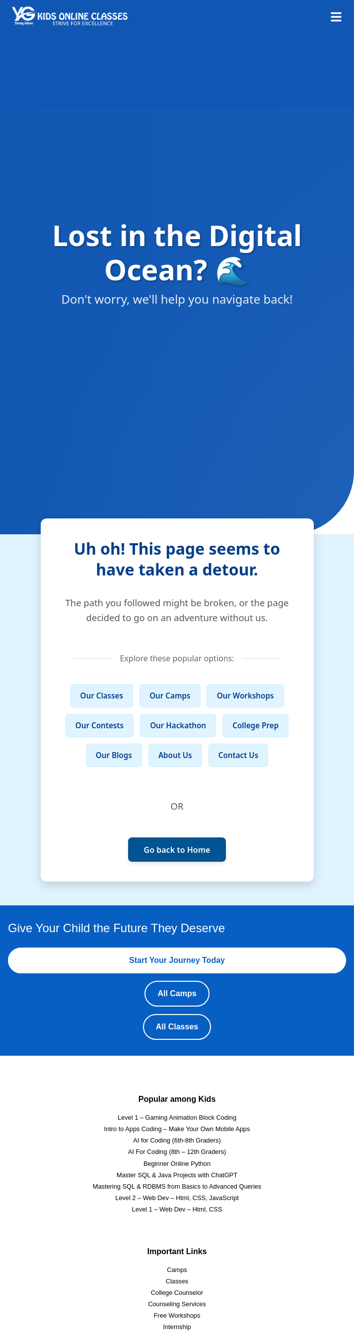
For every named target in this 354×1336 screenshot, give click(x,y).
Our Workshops (245, 695)
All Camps (176, 993)
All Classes (177, 1026)
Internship (177, 1327)
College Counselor (177, 1292)
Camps (177, 1269)
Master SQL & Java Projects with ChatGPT (177, 1175)
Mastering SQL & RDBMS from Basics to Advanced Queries (177, 1186)
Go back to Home (177, 849)
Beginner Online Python (177, 1163)
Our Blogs (114, 755)
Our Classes (101, 695)
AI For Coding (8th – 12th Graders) (177, 1151)
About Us (175, 755)
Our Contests (99, 725)
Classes (177, 1281)
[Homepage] (70, 15)
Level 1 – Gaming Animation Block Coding (177, 1117)
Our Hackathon (178, 725)
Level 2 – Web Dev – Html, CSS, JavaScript (177, 1198)
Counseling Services (177, 1304)
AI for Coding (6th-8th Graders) (176, 1140)
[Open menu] (336, 16)
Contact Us (238, 755)
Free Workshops (177, 1315)
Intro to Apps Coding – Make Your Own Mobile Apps (177, 1129)
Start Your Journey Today (177, 960)
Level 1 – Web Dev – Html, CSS (177, 1209)
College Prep (255, 725)
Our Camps (169, 695)
